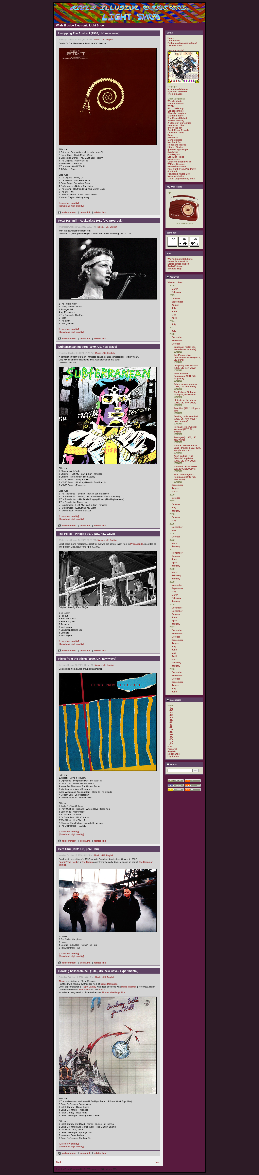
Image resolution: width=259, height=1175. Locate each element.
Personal (172, 749)
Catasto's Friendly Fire (179, 161)
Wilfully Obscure (176, 164)
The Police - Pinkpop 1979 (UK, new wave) (184, 393)
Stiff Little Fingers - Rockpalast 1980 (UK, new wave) (185, 477)
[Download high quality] (71, 206)
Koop (170, 135)
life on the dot (175, 128)
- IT (170, 727)
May (174, 314)
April (174, 318)
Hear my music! (176, 50)
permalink (85, 212)
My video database (177, 91)
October (176, 298)
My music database (178, 89)
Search (172, 764)
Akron (62, 981)
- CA (171, 712)
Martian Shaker (176, 115)
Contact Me (173, 40)
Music (96, 40)
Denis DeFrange (109, 984)
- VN (171, 739)
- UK (103, 40)
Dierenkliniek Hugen (178, 264)
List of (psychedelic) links (181, 178)
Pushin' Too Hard (68, 862)
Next (157, 1162)
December (177, 337)
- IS (170, 725)
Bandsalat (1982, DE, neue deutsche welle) (185, 348)
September (177, 302)
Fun (170, 746)
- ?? (171, 744)
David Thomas (128, 986)
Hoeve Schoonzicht (178, 261)
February (176, 292)
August (175, 305)
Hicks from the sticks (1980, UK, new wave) (185, 401)
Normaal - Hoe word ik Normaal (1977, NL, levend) (185, 429)
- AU (171, 708)
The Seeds (87, 862)
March (175, 289)
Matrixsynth (174, 154)
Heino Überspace (177, 166)
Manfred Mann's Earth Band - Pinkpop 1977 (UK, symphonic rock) (187, 447)
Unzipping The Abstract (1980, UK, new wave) (186, 366)
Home (171, 38)
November (177, 340)
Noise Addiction (176, 176)
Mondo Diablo (175, 140)
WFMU (171, 106)
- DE (171, 715)
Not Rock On (174, 142)
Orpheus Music (176, 111)
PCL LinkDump (176, 108)
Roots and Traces (177, 144)
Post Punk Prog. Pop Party (182, 169)
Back (58, 1162)
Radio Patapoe (175, 266)
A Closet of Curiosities (179, 123)
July (174, 308)
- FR (171, 717)
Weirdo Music (175, 101)
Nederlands (174, 754)
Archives (173, 277)
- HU (171, 720)
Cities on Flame (176, 132)
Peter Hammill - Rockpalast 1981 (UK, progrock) (185, 376)
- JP (171, 729)
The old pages (175, 94)
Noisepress (173, 159)
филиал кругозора (178, 149)
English (109, 40)
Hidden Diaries (175, 147)
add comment (67, 212)
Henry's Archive (176, 125)
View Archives (175, 282)
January (176, 511)
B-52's (102, 989)
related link (100, 212)
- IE (170, 722)
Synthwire (173, 152)
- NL (171, 732)
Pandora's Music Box (179, 174)
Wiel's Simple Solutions (180, 259)
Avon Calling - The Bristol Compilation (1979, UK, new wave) (185, 458)
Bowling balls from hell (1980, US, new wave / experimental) (186, 418)
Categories (174, 700)
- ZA (171, 741)
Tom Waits (84, 989)
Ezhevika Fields (176, 157)
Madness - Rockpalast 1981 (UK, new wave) (185, 467)
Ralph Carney (89, 986)
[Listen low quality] (69, 203)
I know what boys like (113, 992)
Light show (173, 756)
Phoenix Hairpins (177, 113)
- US (104, 353)
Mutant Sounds (176, 103)
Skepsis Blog (175, 268)
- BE (171, 710)
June (174, 311)
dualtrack (172, 171)
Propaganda (136, 544)
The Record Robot (177, 118)
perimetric (173, 137)
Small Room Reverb (178, 130)
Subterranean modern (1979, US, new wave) (185, 385)
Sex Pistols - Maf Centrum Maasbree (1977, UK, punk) (187, 357)
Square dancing (176, 120)
